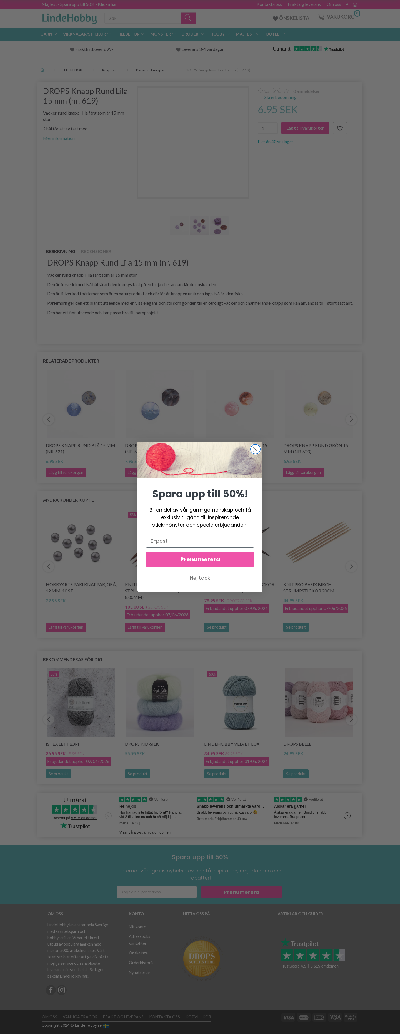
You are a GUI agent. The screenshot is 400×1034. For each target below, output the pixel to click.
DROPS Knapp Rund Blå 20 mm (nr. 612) (159, 448)
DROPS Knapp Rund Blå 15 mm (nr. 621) (80, 448)
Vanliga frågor (80, 1017)
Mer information (59, 138)
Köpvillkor (198, 1017)
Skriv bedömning (280, 97)
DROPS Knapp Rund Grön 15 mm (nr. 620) (315, 448)
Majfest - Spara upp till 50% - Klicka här (79, 4)
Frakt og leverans (304, 4)
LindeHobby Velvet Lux (231, 744)
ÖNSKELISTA (291, 18)
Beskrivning (60, 251)
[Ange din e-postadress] (157, 892)
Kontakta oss (269, 4)
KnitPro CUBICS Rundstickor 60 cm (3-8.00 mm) (239, 587)
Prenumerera (241, 892)
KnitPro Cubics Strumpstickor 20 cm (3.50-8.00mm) (157, 591)
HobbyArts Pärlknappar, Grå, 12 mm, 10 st (81, 587)
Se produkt (217, 627)
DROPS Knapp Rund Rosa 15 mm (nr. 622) (235, 448)
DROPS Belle (297, 744)
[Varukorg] (338, 16)
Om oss (334, 4)
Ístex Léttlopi (62, 744)
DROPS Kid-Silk (142, 744)
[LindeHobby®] (69, 17)
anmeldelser (306, 91)
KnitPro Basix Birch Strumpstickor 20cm (308, 587)
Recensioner (96, 251)
